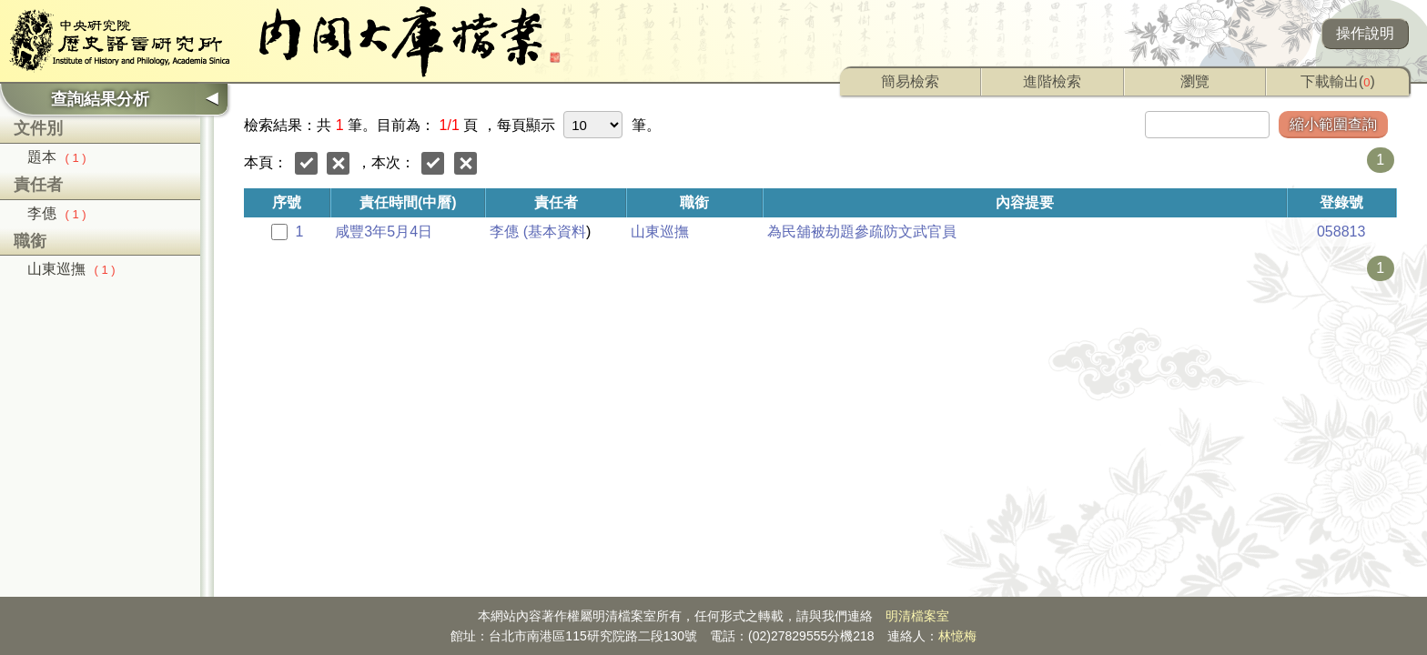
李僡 (56, 213)
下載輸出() (1337, 81)
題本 (56, 157)
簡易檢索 (910, 81)
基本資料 (557, 231)
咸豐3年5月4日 (383, 231)
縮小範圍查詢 (1333, 124)
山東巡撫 (71, 269)
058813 (1341, 231)
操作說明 (1365, 33)
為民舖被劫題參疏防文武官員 (861, 231)
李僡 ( (509, 231)
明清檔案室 (917, 616)
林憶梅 (957, 636)
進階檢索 (1052, 81)
